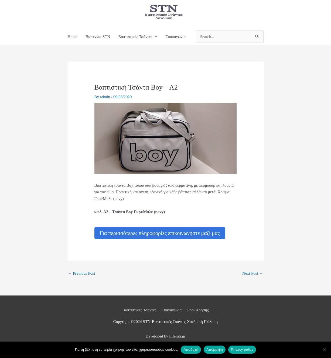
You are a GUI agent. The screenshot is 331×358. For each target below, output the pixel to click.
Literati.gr (177, 336)
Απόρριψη (214, 349)
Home (72, 37)
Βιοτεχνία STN (98, 37)
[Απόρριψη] (324, 349)
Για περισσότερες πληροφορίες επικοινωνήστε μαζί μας (160, 233)
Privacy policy (242, 349)
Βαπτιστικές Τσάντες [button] (135, 37)
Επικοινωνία (175, 37)
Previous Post (81, 273)
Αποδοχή (190, 349)
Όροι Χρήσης (198, 310)
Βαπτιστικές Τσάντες (139, 310)
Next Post (252, 273)
